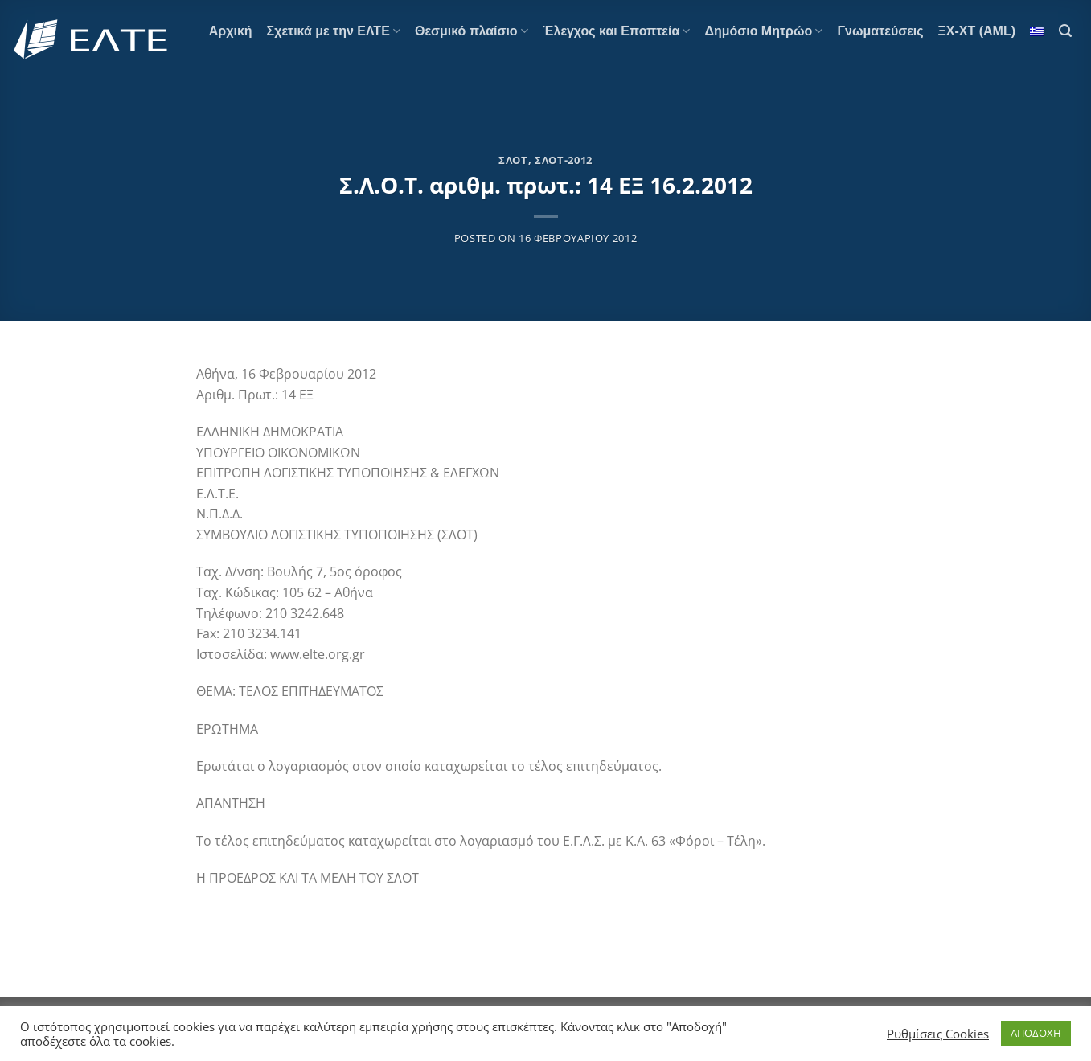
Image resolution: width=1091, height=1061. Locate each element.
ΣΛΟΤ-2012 (564, 160)
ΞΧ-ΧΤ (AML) (977, 31)
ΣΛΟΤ (513, 160)
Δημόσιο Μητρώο (763, 31)
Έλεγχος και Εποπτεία (617, 31)
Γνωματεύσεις (880, 31)
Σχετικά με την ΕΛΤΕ (333, 31)
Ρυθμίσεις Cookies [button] (938, 1033)
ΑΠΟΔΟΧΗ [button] (1036, 1033)
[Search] (1065, 31)
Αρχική (230, 31)
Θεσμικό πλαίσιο (471, 31)
